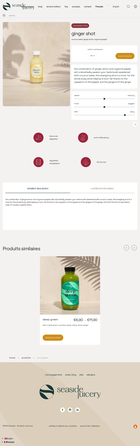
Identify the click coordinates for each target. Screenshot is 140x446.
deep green (50, 319)
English (116, 6)
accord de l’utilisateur (90, 426)
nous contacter (125, 56)
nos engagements (53, 374)
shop (40, 6)
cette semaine (27, 6)
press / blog (70, 374)
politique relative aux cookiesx (63, 426)
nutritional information (102, 188)
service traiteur (53, 6)
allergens (91, 374)
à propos (76, 6)
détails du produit (52, 337)
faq (66, 6)
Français (99, 6)
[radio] (93, 55)
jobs (81, 374)
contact (87, 6)
